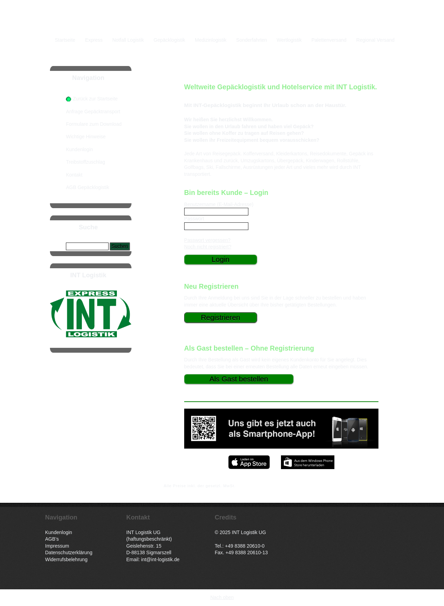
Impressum (57, 546)
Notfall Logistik (128, 40)
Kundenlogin (79, 149)
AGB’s (52, 539)
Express (94, 40)
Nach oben (222, 597)
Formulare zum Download (93, 124)
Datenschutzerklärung (68, 552)
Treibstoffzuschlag (85, 162)
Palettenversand (329, 40)
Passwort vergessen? (207, 240)
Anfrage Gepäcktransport (93, 111)
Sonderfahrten (251, 40)
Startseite (65, 40)
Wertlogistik (289, 40)
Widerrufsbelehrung (66, 559)
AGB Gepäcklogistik (87, 187)
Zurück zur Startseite (95, 98)
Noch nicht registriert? (207, 246)
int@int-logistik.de (160, 559)
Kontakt (74, 175)
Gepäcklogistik (169, 40)
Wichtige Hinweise (85, 136)
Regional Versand (375, 40)
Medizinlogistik (211, 40)
